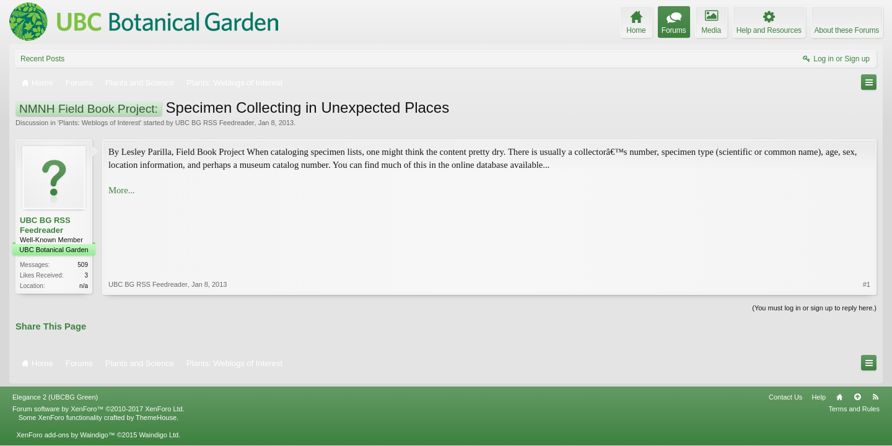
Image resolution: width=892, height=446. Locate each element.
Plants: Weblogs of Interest (99, 122)
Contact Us (785, 391)
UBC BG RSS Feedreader (215, 122)
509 (82, 264)
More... (121, 190)
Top (857, 391)
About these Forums (847, 30)
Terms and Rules (854, 403)
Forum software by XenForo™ (98, 403)
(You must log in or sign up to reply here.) (814, 306)
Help (818, 391)
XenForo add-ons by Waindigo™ (65, 429)
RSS (875, 391)
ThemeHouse (156, 412)
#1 (866, 219)
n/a (83, 285)
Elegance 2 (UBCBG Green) (55, 391)
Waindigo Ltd (158, 429)
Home (839, 391)
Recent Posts (42, 59)
